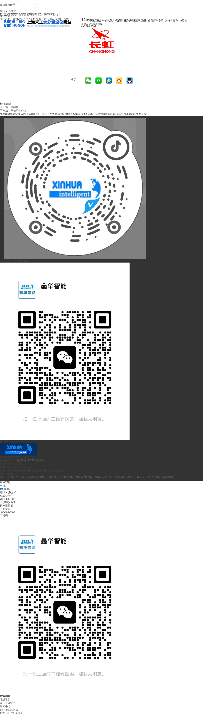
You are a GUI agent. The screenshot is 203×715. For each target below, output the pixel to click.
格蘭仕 (15, 107)
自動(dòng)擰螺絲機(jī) (61, 477)
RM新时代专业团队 (11, 713)
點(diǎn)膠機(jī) (84, 477)
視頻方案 (118, 477)
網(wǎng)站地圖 (163, 477)
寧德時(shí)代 (18, 110)
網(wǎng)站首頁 (9, 477)
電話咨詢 (5, 699)
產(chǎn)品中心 (103, 477)
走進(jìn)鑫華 (7, 4)
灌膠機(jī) (41, 477)
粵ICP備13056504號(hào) (31, 460)
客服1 (3, 485)
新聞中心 (130, 477)
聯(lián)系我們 (8, 11)
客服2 (5, 489)
